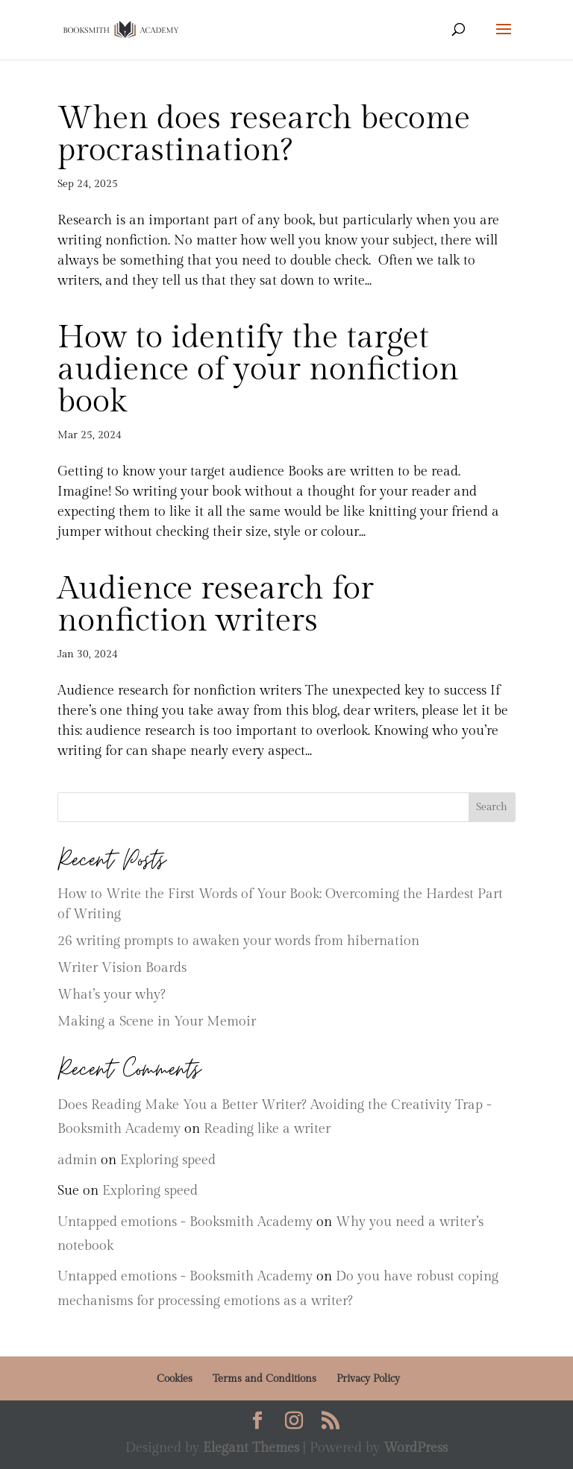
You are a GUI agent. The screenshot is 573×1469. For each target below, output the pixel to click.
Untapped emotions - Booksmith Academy (185, 1222)
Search (491, 807)
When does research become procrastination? (263, 134)
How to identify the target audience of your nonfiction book (258, 369)
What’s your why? (111, 994)
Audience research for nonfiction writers (215, 604)
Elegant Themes (251, 1448)
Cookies (174, 1379)
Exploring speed (168, 1160)
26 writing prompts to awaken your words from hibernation (238, 941)
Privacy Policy (368, 1379)
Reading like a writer (267, 1129)
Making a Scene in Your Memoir (156, 1021)
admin (77, 1160)
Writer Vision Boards (122, 968)
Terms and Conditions (264, 1379)
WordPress (415, 1448)
